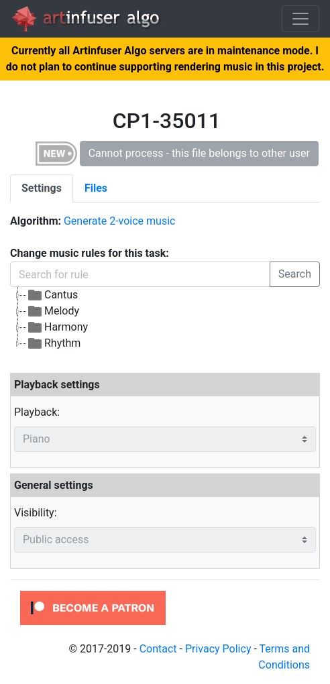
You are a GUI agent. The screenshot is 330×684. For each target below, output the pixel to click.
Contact (158, 648)
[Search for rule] (140, 274)
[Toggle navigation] (300, 18)
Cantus (52, 295)
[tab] (41, 188)
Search (294, 274)
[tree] (165, 319)
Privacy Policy (218, 648)
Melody (53, 311)
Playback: (37, 412)
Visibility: (35, 512)
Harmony (57, 327)
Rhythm (53, 343)
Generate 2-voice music (119, 221)
